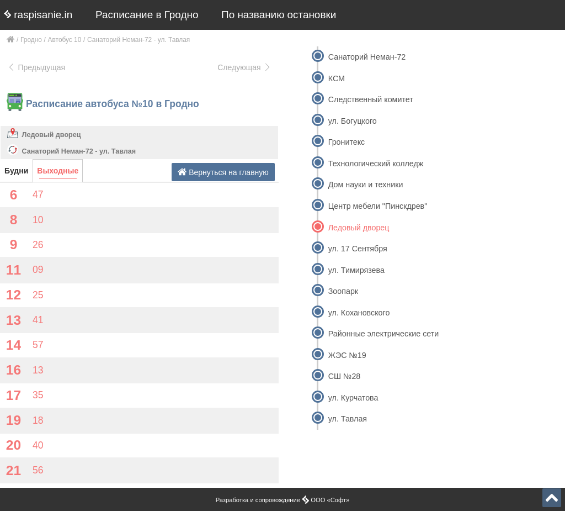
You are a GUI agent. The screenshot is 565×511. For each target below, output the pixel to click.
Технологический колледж (376, 163)
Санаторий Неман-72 (367, 56)
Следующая (244, 67)
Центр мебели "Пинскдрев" (377, 206)
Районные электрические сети (383, 333)
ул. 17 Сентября (357, 248)
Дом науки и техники (365, 184)
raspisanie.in (38, 14)
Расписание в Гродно (146, 14)
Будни (16, 170)
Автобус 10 (65, 40)
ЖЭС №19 (347, 355)
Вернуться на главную (223, 172)
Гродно (31, 40)
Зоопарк (343, 291)
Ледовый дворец (51, 135)
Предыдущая (36, 67)
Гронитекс (346, 142)
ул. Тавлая (347, 418)
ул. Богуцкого (352, 121)
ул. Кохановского (359, 312)
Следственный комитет (370, 99)
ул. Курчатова (353, 397)
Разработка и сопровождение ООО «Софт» (283, 500)
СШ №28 (344, 376)
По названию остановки (278, 14)
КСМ (336, 78)
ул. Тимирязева (356, 270)
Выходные (57, 170)
